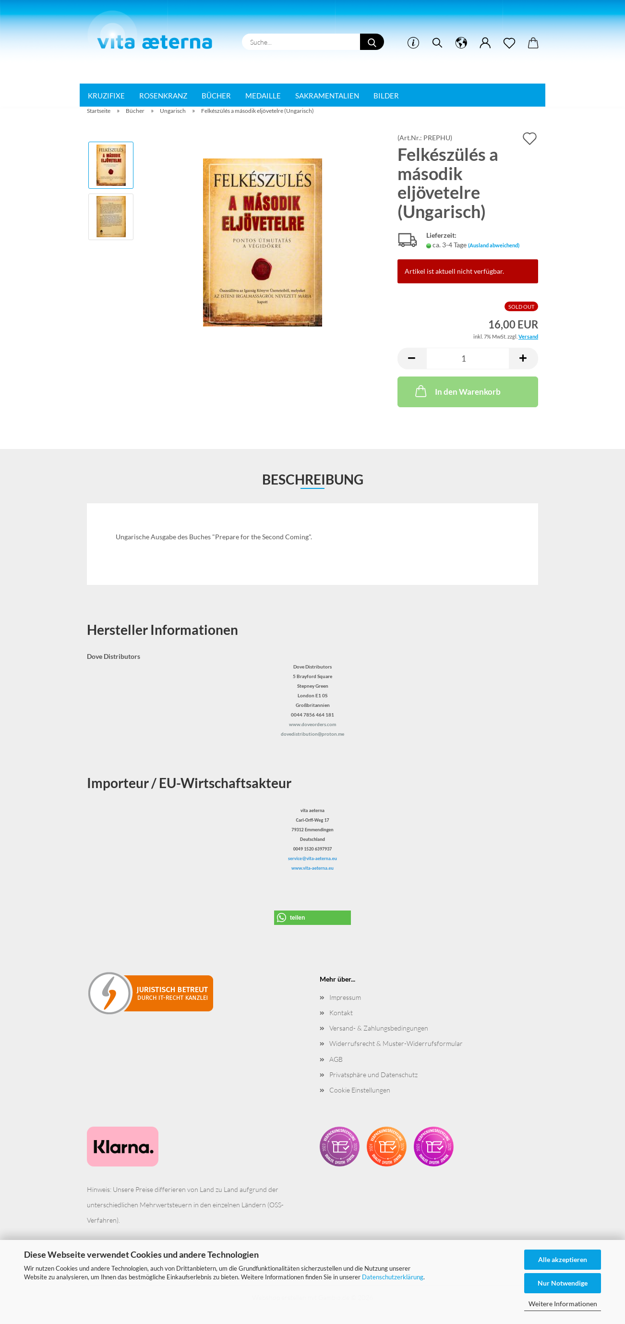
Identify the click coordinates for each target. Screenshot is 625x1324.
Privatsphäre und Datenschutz (373, 1074)
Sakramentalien (327, 95)
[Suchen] (437, 43)
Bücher (216, 95)
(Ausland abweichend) (493, 245)
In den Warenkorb (457, 391)
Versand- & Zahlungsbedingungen (378, 1028)
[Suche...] (372, 42)
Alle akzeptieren (562, 1259)
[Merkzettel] (509, 43)
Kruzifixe (106, 95)
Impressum (345, 997)
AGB (336, 1059)
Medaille (263, 95)
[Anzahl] (467, 358)
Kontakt (341, 1012)
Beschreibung (312, 479)
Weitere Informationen (563, 1304)
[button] (461, 43)
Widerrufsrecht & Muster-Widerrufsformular (396, 1043)
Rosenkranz (163, 95)
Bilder (386, 95)
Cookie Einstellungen (359, 1090)
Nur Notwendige (563, 1283)
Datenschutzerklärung (392, 1277)
